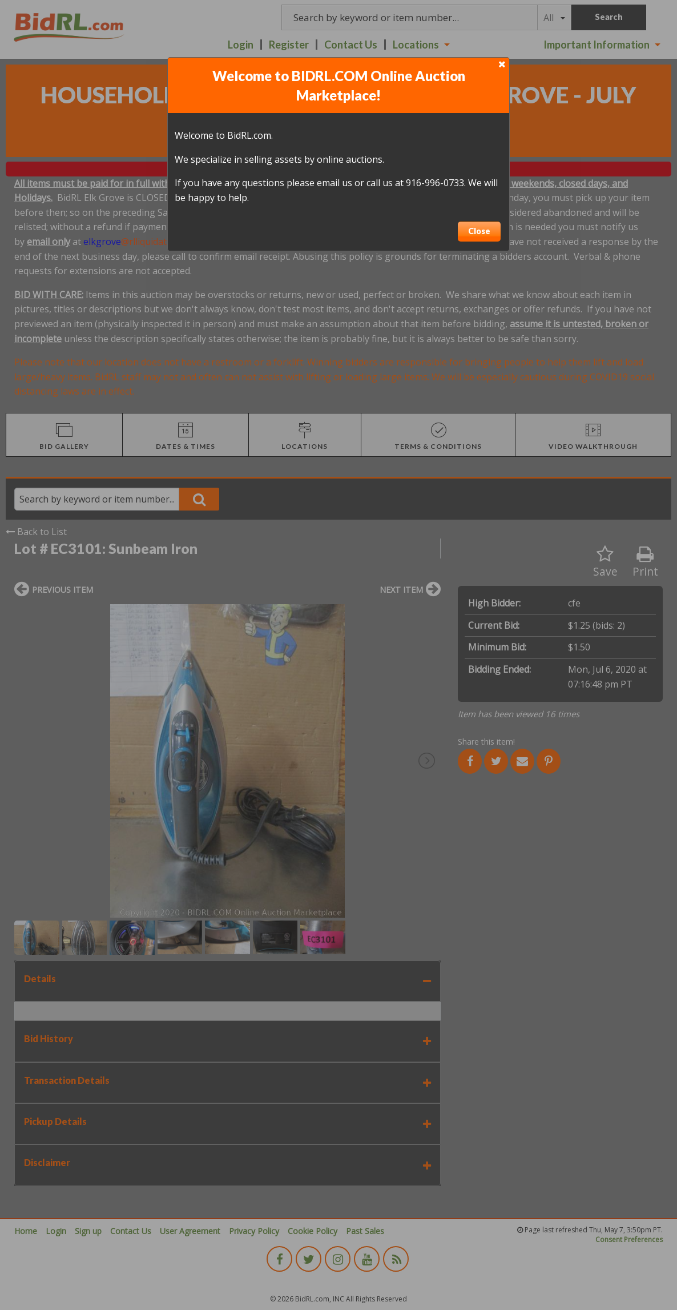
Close (479, 231)
